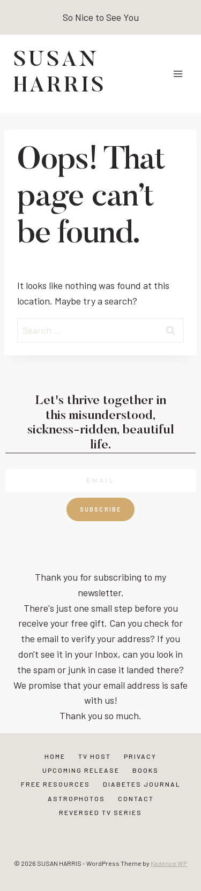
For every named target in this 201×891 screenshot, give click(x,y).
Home (54, 756)
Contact (136, 798)
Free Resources (55, 784)
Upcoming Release (81, 770)
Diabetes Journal (142, 784)
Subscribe (101, 509)
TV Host (94, 756)
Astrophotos (76, 798)
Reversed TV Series (100, 812)
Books (145, 770)
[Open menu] (178, 73)
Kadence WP (169, 863)
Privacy (140, 756)
